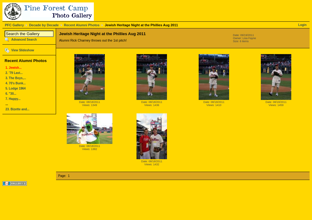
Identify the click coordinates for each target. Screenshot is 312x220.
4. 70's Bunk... (15, 83)
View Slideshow (22, 50)
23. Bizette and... (17, 109)
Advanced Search (24, 39)
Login (302, 25)
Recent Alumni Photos (82, 25)
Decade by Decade (43, 25)
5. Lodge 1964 (15, 88)
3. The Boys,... (15, 78)
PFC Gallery (14, 25)
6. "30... (10, 93)
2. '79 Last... (14, 73)
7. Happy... (12, 99)
